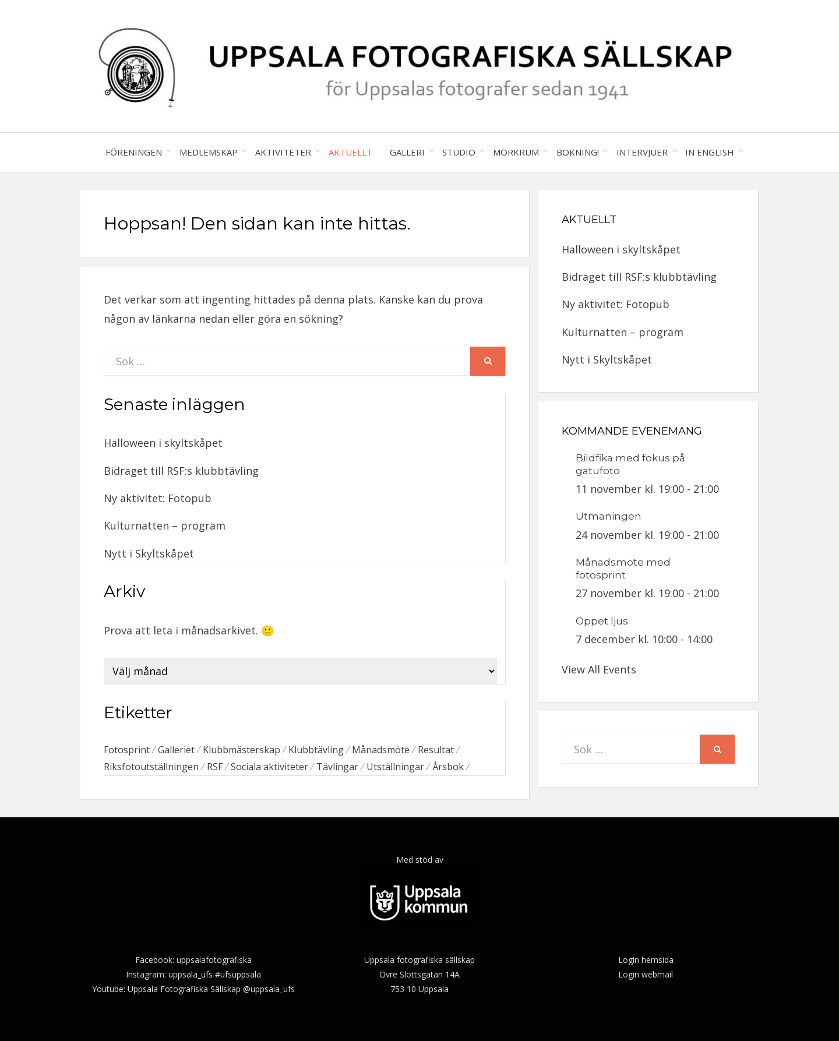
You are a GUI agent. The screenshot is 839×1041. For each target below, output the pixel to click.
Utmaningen (608, 516)
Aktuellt (350, 152)
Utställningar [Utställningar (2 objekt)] (395, 766)
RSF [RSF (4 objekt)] (215, 766)
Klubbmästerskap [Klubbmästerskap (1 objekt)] (241, 749)
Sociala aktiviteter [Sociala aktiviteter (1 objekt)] (269, 766)
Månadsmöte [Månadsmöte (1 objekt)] (381, 749)
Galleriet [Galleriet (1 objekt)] (176, 749)
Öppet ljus (602, 621)
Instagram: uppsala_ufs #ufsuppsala (193, 974)
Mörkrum (516, 152)
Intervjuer (642, 152)
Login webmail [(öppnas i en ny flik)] (645, 974)
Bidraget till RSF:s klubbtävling (181, 471)
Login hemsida (646, 959)
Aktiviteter (283, 152)
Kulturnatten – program (164, 525)
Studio (458, 152)
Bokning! (577, 152)
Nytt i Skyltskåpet (149, 553)
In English (709, 152)
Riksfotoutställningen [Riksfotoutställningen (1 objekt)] (151, 766)
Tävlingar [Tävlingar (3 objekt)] (337, 766)
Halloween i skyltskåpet (163, 443)
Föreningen (133, 152)
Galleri (407, 152)
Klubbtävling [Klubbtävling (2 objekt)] (316, 749)
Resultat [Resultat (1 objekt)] (436, 749)
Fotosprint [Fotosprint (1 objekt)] (127, 749)
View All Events (599, 669)
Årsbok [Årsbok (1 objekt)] (448, 766)
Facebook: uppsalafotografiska (193, 959)
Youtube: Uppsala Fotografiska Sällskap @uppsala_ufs (193, 988)
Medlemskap (208, 152)
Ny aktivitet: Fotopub (157, 498)
